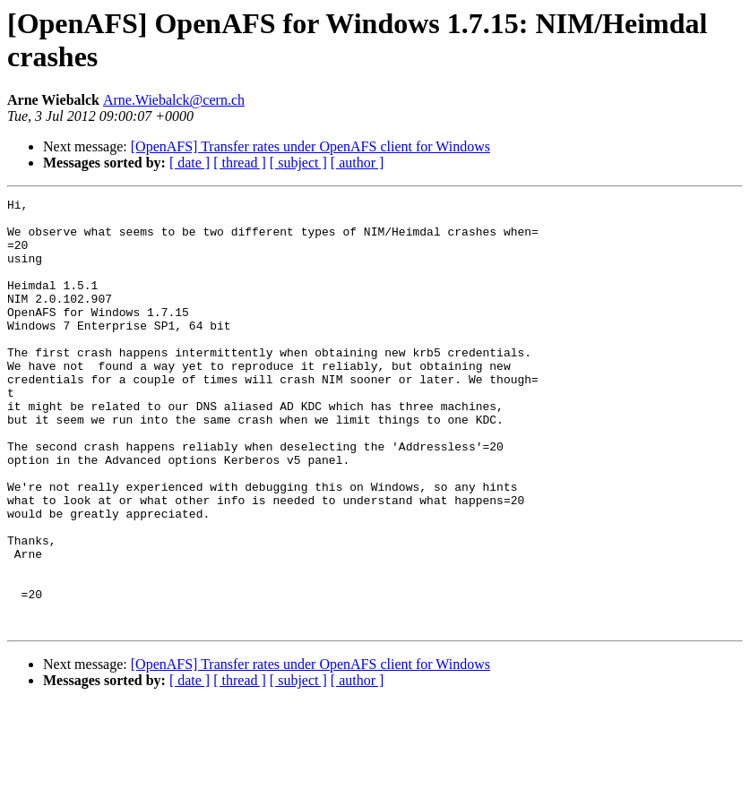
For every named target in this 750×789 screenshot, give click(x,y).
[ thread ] (239, 162)
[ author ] (357, 162)
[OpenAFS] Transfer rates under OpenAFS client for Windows (310, 146)
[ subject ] (298, 162)
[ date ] (189, 162)
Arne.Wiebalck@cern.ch (174, 99)
